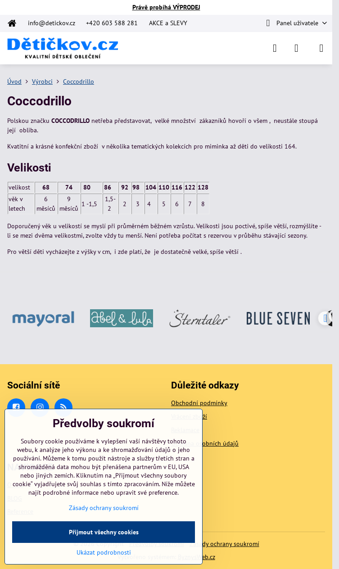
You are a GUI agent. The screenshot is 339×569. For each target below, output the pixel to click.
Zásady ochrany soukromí (224, 544)
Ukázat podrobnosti (104, 552)
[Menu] (321, 48)
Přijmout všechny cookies (104, 532)
